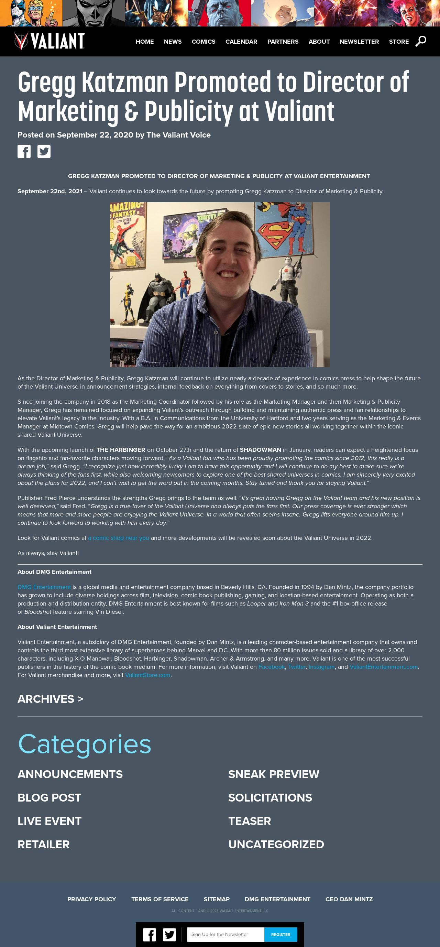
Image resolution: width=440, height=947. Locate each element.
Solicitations (270, 798)
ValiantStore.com (147, 675)
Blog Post (49, 798)
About (319, 41)
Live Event (50, 821)
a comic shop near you (118, 538)
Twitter (297, 667)
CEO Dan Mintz (349, 899)
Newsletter (359, 41)
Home (145, 41)
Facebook (271, 667)
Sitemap (217, 899)
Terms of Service (160, 899)
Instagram (322, 667)
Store (399, 41)
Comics (204, 41)
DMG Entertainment (44, 587)
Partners (283, 41)
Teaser (249, 821)
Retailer (44, 845)
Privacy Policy (91, 899)
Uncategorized (276, 845)
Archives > (50, 699)
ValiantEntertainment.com (384, 667)
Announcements (70, 775)
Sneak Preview (273, 775)
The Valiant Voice (178, 135)
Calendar (241, 41)
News (173, 41)
